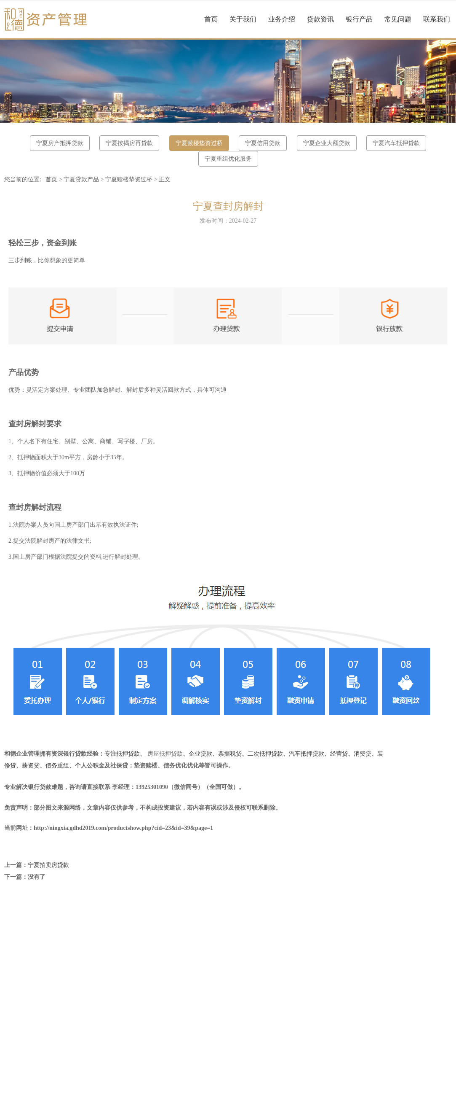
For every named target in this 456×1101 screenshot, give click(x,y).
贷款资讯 (320, 19)
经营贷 (339, 754)
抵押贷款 (128, 754)
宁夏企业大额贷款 (326, 143)
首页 (211, 19)
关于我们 (242, 19)
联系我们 (436, 19)
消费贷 (362, 754)
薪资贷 (31, 765)
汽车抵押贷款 (306, 754)
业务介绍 (281, 19)
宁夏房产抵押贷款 (59, 143)
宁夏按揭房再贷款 (129, 143)
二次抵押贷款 (265, 754)
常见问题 (397, 19)
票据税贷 (230, 754)
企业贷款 (200, 754)
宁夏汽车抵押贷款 (396, 143)
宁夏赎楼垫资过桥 (199, 143)
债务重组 (57, 765)
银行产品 (359, 19)
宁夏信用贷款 (262, 143)
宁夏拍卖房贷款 (48, 865)
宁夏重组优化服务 (228, 159)
